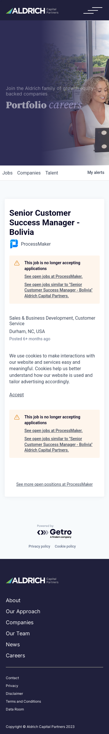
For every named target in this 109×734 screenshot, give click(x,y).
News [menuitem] (13, 644)
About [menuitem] (13, 600)
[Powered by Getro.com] (54, 532)
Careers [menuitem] (15, 655)
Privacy (12, 686)
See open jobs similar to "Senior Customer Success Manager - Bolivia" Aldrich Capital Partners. (58, 290)
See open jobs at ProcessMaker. (53, 276)
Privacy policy (39, 546)
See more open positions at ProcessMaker (54, 484)
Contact (12, 678)
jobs (7, 173)
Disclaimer (14, 693)
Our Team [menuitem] (18, 633)
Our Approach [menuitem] (23, 611)
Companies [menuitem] (19, 622)
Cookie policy (65, 546)
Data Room (15, 709)
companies (29, 173)
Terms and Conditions (23, 701)
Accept (16, 394)
